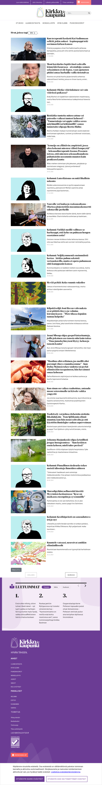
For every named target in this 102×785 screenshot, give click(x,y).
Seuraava (71, 575)
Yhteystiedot (15, 717)
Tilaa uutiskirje (68, 2)
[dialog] (51, 774)
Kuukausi (66, 587)
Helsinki (14, 696)
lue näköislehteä (19, 733)
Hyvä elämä (15, 668)
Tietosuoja (14, 725)
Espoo (13, 700)
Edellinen (30, 575)
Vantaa (13, 708)
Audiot (13, 679)
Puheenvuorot (16, 672)
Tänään (46, 587)
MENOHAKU (85, 2)
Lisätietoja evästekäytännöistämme (65, 772)
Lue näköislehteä (22, 2)
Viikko (56, 587)
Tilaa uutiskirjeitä (16, 729)
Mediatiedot (15, 721)
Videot (13, 683)
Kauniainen (15, 704)
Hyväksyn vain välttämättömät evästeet (67, 779)
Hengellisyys (16, 675)
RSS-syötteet (16, 687)
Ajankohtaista (16, 664)
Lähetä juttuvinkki (52, 2)
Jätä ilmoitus (37, 2)
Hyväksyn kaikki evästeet (29, 779)
